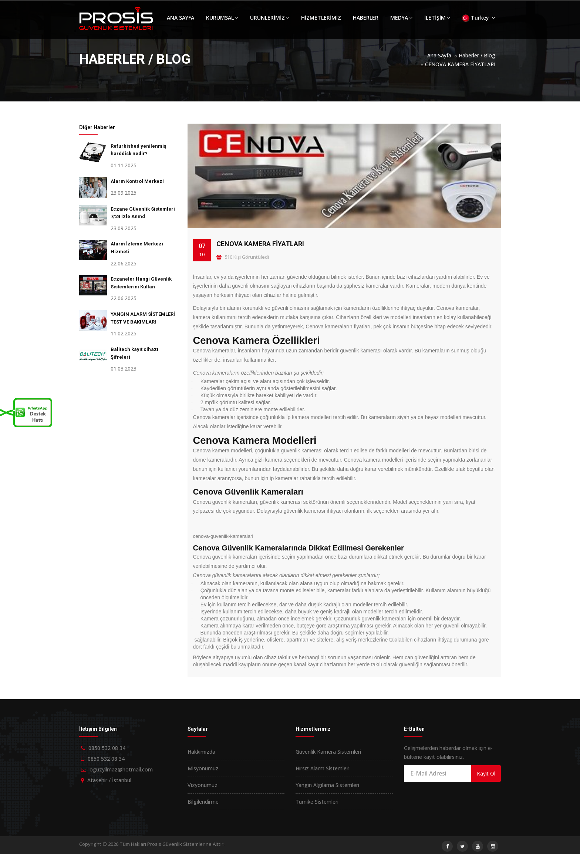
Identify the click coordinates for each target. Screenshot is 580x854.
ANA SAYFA (180, 17)
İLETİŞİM (437, 17)
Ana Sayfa (439, 55)
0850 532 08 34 (106, 747)
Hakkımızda (201, 751)
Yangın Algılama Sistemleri (327, 784)
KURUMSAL (222, 17)
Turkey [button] (478, 18)
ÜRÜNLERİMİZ (269, 17)
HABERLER (365, 17)
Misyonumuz (203, 768)
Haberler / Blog (477, 55)
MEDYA (401, 17)
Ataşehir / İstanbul (109, 780)
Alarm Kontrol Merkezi (137, 181)
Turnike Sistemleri (317, 801)
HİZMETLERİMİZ (321, 17)
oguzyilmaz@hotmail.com (121, 769)
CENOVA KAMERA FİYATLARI (460, 64)
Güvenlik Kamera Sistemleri (328, 751)
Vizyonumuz (203, 784)
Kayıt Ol (486, 773)
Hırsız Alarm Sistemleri (323, 768)
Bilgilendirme (203, 801)
